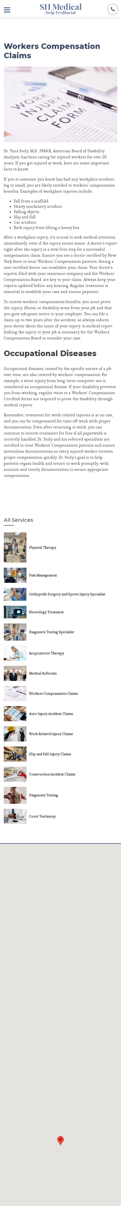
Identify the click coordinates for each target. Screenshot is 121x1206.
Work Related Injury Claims (51, 734)
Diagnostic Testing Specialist (51, 632)
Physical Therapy (42, 547)
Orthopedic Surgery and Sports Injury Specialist (67, 594)
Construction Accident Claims (52, 774)
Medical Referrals (43, 673)
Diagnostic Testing (43, 795)
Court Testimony (42, 816)
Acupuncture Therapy (46, 653)
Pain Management (43, 575)
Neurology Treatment (46, 612)
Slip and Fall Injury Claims (50, 754)
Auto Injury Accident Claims (51, 713)
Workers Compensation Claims (53, 693)
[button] (60, 1140)
